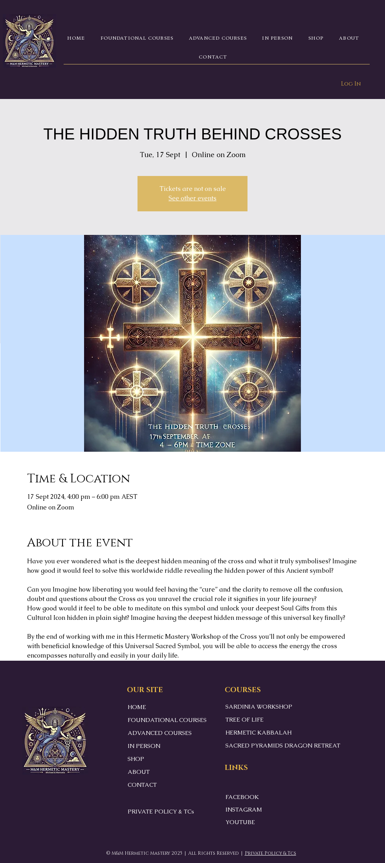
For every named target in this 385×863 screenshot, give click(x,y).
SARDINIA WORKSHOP (259, 706)
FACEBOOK (242, 797)
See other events (192, 198)
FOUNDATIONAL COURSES (167, 720)
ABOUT (139, 771)
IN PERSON (144, 745)
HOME (137, 707)
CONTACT (142, 784)
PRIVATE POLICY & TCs (161, 811)
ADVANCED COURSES (160, 733)
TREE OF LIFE (245, 719)
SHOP (136, 758)
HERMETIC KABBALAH (259, 732)
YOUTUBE (240, 822)
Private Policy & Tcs (270, 853)
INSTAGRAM (244, 809)
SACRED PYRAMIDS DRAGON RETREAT (283, 745)
